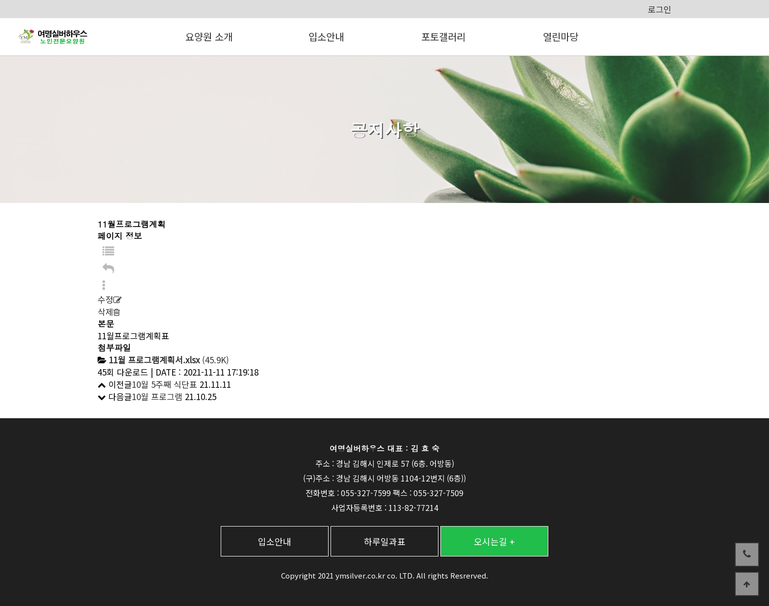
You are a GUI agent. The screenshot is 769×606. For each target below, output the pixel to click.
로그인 (659, 9)
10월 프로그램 (157, 396)
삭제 (109, 311)
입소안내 (326, 36)
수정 (110, 299)
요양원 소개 (208, 36)
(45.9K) (169, 360)
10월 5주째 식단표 (164, 384)
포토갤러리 (443, 36)
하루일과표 (385, 541)
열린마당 (560, 36)
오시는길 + (494, 541)
